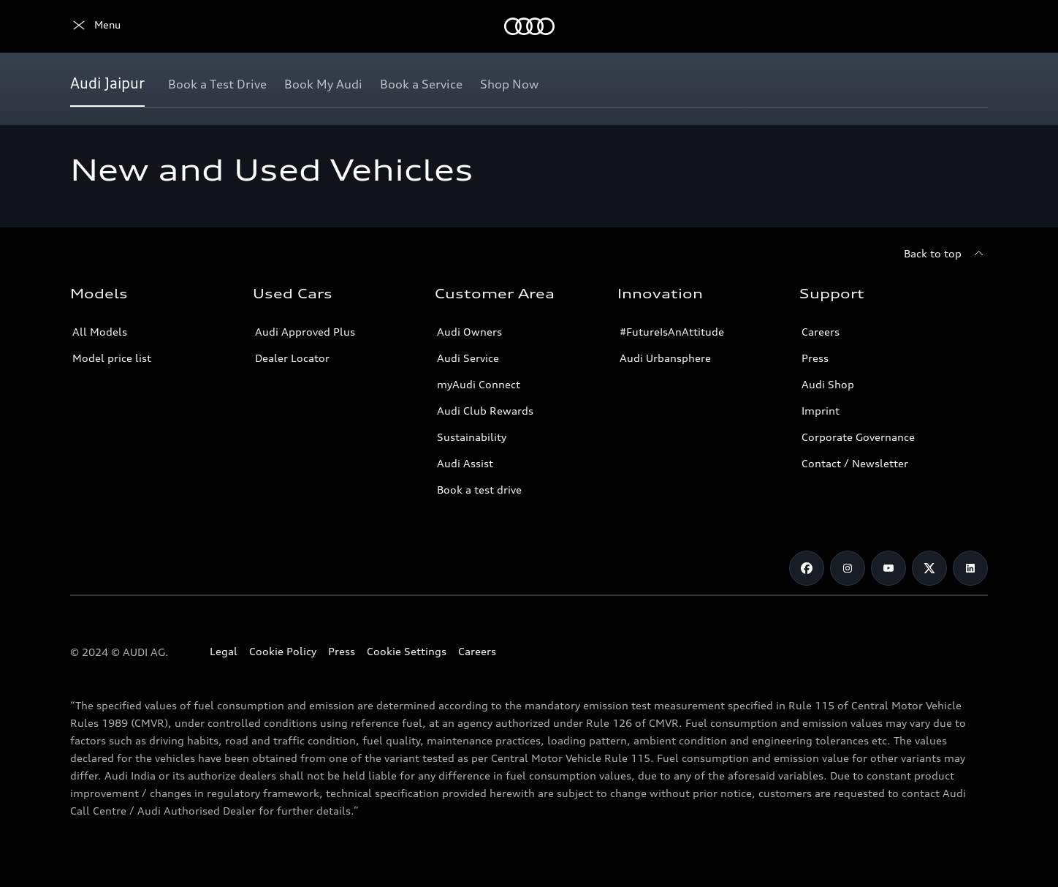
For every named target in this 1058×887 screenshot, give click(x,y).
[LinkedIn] (970, 568)
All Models (99, 331)
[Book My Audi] (323, 84)
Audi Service (468, 358)
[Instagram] (847, 568)
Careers (821, 331)
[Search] (970, 26)
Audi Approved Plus (305, 331)
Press (815, 358)
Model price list (111, 358)
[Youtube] (888, 568)
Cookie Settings (406, 651)
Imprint (821, 410)
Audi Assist (465, 463)
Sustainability (471, 437)
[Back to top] (946, 254)
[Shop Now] (509, 84)
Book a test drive (479, 489)
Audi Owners (469, 331)
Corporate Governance (858, 437)
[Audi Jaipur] (107, 84)
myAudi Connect (478, 384)
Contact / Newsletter (855, 463)
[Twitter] (929, 568)
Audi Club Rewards (485, 410)
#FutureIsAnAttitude (672, 331)
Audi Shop (828, 384)
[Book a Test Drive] (217, 84)
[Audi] (95, 26)
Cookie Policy (282, 651)
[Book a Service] (421, 84)
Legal (223, 651)
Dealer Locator (292, 358)
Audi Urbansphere (665, 358)
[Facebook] (806, 568)
